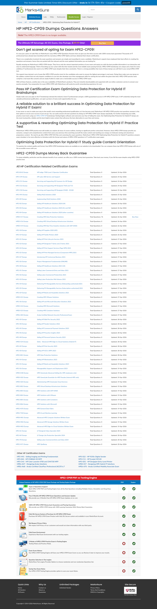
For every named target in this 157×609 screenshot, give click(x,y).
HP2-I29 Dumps (21, 293)
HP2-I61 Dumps (21, 431)
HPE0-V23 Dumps (22, 310)
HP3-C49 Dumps (21, 177)
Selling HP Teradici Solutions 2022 (48, 324)
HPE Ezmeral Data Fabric (45, 408)
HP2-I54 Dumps (21, 359)
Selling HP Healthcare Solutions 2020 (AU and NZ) (54, 208)
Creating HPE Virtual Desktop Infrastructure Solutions (55, 221)
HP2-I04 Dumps (21, 212)
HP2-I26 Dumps (21, 261)
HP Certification (34, 22)
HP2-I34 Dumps (21, 284)
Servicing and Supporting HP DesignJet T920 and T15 (55, 186)
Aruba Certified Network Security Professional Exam (54, 315)
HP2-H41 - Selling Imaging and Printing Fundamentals (37, 456)
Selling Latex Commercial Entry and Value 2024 (53, 440)
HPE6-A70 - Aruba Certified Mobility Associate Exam (98, 466)
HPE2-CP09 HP (41, 116)
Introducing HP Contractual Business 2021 (51, 257)
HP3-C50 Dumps (21, 190)
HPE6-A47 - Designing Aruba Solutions (32, 464)
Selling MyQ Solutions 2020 (46, 194)
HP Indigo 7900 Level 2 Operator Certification (52, 172)
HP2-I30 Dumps (21, 266)
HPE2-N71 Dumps (22, 444)
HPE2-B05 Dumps (22, 400)
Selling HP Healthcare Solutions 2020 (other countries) (55, 212)
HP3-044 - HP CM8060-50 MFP (29, 459)
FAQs (52, 17)
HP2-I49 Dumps (21, 346)
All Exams (21, 592)
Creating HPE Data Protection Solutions (50, 217)
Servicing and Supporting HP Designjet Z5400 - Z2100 (55, 190)
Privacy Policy (95, 588)
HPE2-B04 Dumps (22, 395)
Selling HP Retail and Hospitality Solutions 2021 (53, 293)
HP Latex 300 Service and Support (48, 177)
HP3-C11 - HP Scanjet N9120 (89, 459)
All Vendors (22, 590)
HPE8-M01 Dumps (22, 417)
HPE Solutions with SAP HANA (47, 391)
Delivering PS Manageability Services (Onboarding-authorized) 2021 (59, 284)
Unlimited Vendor (65, 588)
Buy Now (135, 217)
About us (42, 590)
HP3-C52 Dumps (21, 186)
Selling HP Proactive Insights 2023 (48, 333)
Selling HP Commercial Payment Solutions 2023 (53, 328)
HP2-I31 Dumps (21, 270)
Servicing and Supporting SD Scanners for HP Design (54, 181)
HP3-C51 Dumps (21, 181)
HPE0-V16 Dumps (22, 221)
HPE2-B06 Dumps (22, 404)
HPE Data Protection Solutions (47, 355)
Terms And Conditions (97, 590)
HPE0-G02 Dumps (22, 377)
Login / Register (87, 17)
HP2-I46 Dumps (21, 333)
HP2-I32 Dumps (21, 275)
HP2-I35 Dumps (21, 288)
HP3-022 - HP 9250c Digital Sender (92, 456)
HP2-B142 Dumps (22, 172)
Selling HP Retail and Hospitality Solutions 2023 (53, 364)
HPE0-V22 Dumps (22, 306)
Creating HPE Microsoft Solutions (48, 306)
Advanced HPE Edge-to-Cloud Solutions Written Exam (55, 426)
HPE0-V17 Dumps (22, 217)
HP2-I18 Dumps (21, 230)
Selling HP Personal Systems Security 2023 (51, 337)
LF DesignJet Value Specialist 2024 (48, 431)
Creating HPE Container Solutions (48, 310)
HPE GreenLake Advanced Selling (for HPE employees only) (57, 373)
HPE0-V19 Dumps (22, 226)
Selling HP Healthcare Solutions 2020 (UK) (51, 203)
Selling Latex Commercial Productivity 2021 (51, 275)
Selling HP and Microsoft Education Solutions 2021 (54, 301)
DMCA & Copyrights (97, 592)
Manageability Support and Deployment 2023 (52, 368)
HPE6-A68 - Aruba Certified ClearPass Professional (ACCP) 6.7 (41, 466)
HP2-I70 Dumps (21, 440)
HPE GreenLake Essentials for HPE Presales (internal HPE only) (58, 377)
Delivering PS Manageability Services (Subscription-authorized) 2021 (60, 288)
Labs (45, 17)
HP (26, 22)
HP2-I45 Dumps (21, 328)
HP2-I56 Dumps (21, 368)
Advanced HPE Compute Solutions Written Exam (53, 417)
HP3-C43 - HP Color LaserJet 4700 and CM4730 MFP (37, 461)
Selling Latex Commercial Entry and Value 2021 (53, 270)
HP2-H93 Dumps (22, 194)
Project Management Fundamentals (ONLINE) (52, 261)
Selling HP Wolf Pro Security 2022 (48, 319)
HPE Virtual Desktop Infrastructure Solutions (52, 386)
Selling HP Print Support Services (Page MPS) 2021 (54, 248)
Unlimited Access (34, 17)
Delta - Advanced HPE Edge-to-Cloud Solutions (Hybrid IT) (56, 342)
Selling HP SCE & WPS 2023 (46, 351)
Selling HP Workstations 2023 (47, 359)
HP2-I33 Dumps (21, 279)
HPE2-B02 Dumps (22, 386)
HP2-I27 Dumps (21, 257)
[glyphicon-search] (138, 9)
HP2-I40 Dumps (21, 324)
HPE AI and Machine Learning (47, 413)
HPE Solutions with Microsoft (47, 404)
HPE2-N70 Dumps (22, 408)
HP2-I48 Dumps (21, 337)
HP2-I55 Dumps (21, 364)
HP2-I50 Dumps (21, 351)
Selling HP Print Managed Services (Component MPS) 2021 (57, 252)
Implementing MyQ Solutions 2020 (49, 199)
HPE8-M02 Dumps (22, 422)
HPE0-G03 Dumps (22, 382)
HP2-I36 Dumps (21, 301)
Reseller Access (74, 17)
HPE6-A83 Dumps (22, 315)
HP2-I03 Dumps (21, 208)
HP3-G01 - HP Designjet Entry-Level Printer (95, 461)
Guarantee (42, 592)
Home (23, 17)
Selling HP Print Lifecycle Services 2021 (50, 239)
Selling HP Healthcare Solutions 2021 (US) (51, 266)
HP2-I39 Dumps (21, 319)
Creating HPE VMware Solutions (48, 297)
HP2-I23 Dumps (21, 244)
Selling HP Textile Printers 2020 (47, 235)
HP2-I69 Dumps (21, 435)
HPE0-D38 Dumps (22, 373)
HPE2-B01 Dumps (22, 355)
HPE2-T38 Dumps (22, 413)
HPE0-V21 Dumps (22, 297)
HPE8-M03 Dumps (22, 426)
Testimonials (61, 17)
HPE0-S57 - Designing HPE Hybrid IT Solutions (96, 464)
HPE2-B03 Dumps (22, 391)
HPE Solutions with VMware (46, 395)
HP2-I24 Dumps (21, 248)
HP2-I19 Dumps (21, 235)
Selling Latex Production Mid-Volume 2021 (51, 279)
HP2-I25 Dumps (21, 252)
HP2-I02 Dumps (21, 203)
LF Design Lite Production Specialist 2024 (51, 435)
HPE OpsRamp (42, 444)
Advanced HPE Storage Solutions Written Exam (53, 422)
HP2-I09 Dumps (21, 199)
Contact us (42, 588)
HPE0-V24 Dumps (22, 342)
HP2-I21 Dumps (21, 239)
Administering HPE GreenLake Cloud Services (52, 382)
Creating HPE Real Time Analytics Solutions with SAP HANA (57, 226)
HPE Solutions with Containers (47, 400)
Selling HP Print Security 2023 (47, 346)
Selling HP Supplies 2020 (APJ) (47, 230)
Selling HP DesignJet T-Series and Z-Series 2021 (53, 244)
